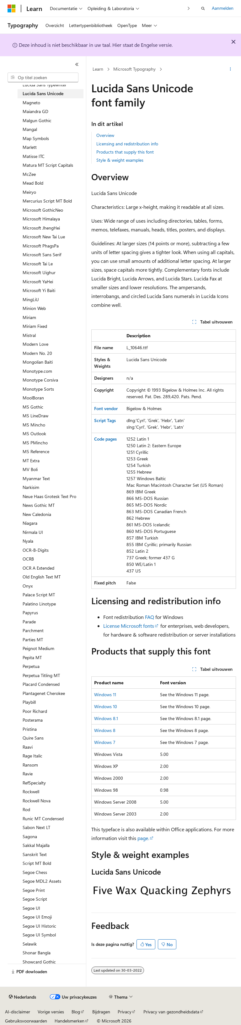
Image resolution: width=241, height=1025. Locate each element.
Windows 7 (104, 742)
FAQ (149, 617)
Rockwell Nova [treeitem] (37, 801)
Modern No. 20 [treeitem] (37, 353)
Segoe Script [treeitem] (35, 899)
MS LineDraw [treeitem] (35, 416)
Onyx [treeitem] (28, 586)
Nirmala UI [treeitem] (33, 532)
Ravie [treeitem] (28, 774)
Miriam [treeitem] (29, 317)
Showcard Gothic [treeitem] (39, 962)
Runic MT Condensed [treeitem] (43, 819)
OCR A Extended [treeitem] (38, 568)
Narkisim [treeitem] (31, 487)
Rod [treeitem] (26, 809)
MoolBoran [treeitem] (33, 398)
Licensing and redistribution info (127, 144)
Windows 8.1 (106, 718)
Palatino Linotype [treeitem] (39, 604)
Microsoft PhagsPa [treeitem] (41, 246)
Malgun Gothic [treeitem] (37, 120)
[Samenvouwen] (76, 64)
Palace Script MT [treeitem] (39, 595)
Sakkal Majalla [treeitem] (36, 845)
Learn (98, 69)
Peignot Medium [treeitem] (38, 648)
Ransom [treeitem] (30, 765)
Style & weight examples (119, 160)
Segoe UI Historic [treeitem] (39, 926)
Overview (105, 135)
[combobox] (43, 78)
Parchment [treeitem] (33, 630)
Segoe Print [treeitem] (34, 890)
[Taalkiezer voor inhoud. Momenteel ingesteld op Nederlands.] (22, 997)
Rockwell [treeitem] (31, 792)
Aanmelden (222, 8)
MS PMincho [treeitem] (35, 443)
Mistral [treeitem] (29, 335)
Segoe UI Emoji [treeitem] (37, 917)
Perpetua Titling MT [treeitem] (41, 675)
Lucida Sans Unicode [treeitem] (43, 93)
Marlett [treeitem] (30, 147)
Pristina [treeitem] (30, 729)
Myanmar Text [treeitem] (36, 478)
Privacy (124, 1012)
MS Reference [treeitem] (36, 451)
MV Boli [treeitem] (30, 469)
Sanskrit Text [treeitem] (35, 854)
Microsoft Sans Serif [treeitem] (42, 255)
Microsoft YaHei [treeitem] (38, 282)
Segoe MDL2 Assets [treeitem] (42, 881)
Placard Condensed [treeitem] (41, 684)
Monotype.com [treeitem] (37, 371)
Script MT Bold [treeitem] (37, 863)
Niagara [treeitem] (30, 523)
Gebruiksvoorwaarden (26, 1021)
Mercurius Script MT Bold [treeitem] (47, 201)
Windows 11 (105, 694)
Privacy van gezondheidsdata (171, 1012)
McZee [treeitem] (29, 174)
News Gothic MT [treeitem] (39, 505)
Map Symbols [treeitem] (36, 138)
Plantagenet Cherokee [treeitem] (44, 693)
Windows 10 (105, 706)
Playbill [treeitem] (29, 702)
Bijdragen (101, 1012)
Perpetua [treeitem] (31, 666)
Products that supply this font (125, 152)
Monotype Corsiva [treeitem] (40, 380)
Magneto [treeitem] (31, 103)
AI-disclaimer (17, 1012)
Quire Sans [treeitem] (33, 738)
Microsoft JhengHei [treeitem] (41, 228)
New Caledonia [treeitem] (37, 514)
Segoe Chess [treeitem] (35, 872)
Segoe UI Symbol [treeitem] (39, 935)
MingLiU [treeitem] (31, 299)
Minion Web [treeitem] (34, 308)
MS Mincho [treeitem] (34, 425)
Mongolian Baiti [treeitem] (38, 362)
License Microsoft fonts (128, 625)
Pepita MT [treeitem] (32, 657)
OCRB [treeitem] (28, 559)
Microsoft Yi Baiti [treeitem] (39, 290)
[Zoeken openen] (203, 8)
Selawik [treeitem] (30, 944)
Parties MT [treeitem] (33, 640)
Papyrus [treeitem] (30, 613)
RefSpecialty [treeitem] (34, 783)
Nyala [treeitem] (28, 541)
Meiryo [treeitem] (29, 192)
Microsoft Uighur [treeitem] (39, 272)
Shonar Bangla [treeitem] (37, 953)
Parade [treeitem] (29, 622)
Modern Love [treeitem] (35, 344)
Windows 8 (104, 730)
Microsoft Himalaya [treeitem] (41, 219)
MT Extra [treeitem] (31, 461)
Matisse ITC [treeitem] (34, 156)
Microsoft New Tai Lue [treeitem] (44, 237)
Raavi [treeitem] (28, 747)
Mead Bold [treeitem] (33, 183)
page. (143, 838)
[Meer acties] (230, 69)
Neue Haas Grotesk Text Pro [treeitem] (49, 496)
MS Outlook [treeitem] (34, 434)
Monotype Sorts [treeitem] (38, 389)
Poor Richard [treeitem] (35, 711)
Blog (76, 1012)
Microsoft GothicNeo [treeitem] (43, 210)
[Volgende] (188, 8)
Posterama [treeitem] (33, 720)
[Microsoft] (12, 8)
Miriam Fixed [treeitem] (35, 326)
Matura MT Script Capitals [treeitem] (48, 165)
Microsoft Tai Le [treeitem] (38, 264)
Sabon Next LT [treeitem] (36, 827)
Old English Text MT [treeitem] (42, 577)
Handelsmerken (69, 1021)
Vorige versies (51, 1012)
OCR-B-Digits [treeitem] (36, 550)
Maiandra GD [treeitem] (35, 111)
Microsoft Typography (134, 69)
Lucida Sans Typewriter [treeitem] (45, 85)
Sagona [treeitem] (30, 836)
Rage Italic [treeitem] (32, 756)
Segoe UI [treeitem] (31, 908)
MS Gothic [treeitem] (33, 407)
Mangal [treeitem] (30, 129)
